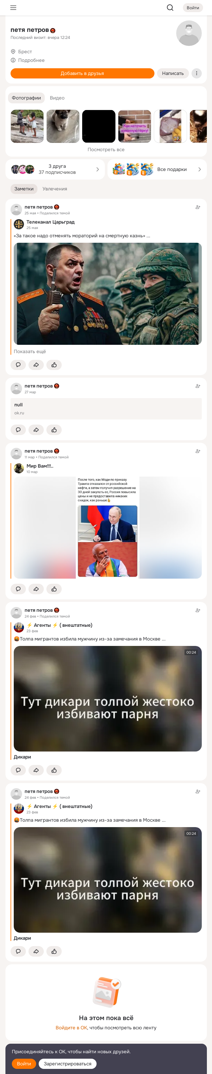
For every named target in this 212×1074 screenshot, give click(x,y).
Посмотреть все (106, 149)
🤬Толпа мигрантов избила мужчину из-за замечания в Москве (87, 639)
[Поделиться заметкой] (36, 365)
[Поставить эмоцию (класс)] (54, 365)
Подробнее (31, 60)
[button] (26, 98)
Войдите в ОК (71, 1028)
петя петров (30, 30)
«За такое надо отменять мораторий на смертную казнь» (79, 236)
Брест (25, 51)
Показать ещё (30, 351)
